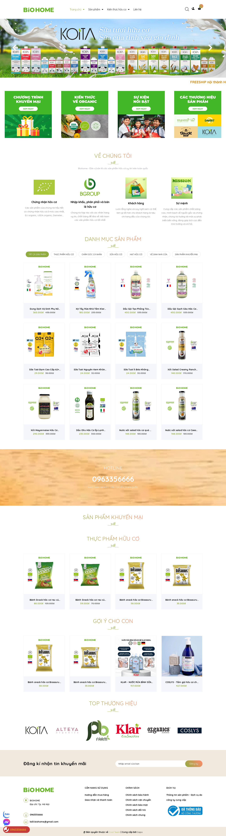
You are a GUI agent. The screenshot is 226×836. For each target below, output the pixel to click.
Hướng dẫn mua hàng (97, 795)
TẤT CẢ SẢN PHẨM (37, 254)
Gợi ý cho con (113, 621)
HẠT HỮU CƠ (136, 254)
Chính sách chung (135, 815)
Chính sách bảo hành (137, 795)
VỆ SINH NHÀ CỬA (158, 254)
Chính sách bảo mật (137, 805)
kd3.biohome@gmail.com (44, 821)
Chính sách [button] (133, 787)
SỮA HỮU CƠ (116, 254)
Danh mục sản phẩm (113, 239)
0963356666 (113, 479)
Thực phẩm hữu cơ (113, 538)
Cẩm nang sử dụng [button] (96, 787)
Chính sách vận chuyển (138, 800)
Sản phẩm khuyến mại (113, 517)
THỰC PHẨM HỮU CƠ (64, 254)
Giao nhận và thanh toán (98, 800)
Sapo (140, 832)
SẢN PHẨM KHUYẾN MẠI (186, 254)
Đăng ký (194, 763)
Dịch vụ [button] (171, 787)
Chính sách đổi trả (136, 810)
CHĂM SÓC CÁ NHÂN (92, 254)
